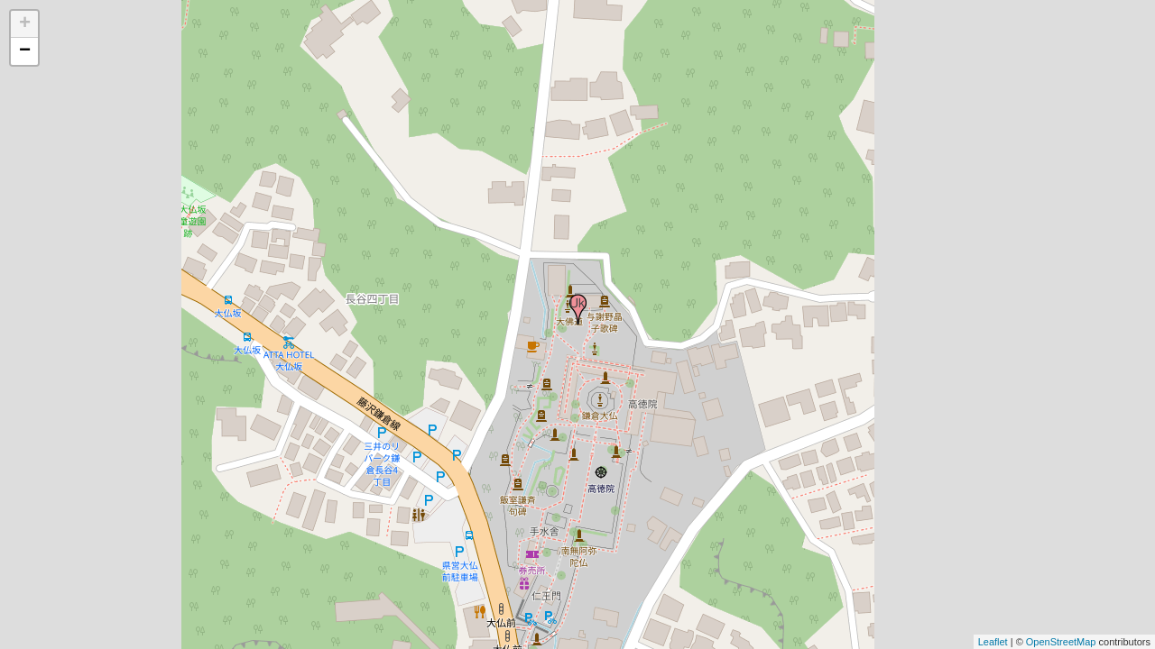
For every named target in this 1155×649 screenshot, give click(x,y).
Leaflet (993, 641)
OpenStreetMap (1061, 641)
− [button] (25, 51)
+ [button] (25, 24)
